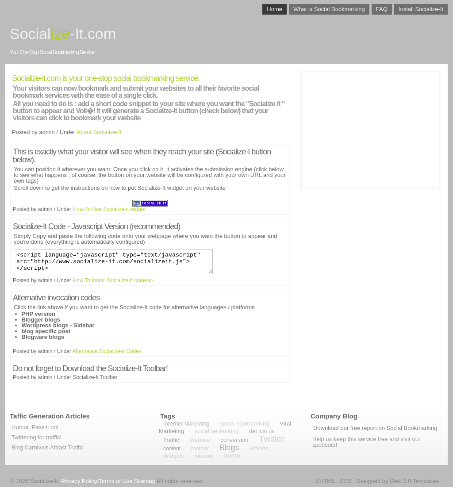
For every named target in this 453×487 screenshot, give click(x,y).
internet (204, 455)
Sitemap (144, 481)
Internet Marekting (186, 423)
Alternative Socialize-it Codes (107, 355)
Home (274, 9)
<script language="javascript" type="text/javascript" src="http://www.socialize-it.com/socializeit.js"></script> (113, 263)
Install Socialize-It (421, 9)
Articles (259, 448)
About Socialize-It (99, 132)
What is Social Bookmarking (329, 9)
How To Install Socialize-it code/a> (113, 284)
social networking (217, 431)
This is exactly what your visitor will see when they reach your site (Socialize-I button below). (142, 155)
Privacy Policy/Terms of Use (97, 481)
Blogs (229, 447)
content (171, 448)
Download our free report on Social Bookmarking (375, 428)
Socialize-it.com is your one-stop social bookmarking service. (106, 78)
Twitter (272, 439)
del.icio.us (262, 431)
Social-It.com (63, 33)
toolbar (200, 448)
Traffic (171, 440)
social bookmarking (244, 423)
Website (199, 440)
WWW (232, 455)
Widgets (173, 455)
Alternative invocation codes (56, 301)
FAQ (382, 9)
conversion (234, 440)
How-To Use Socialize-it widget (109, 209)
